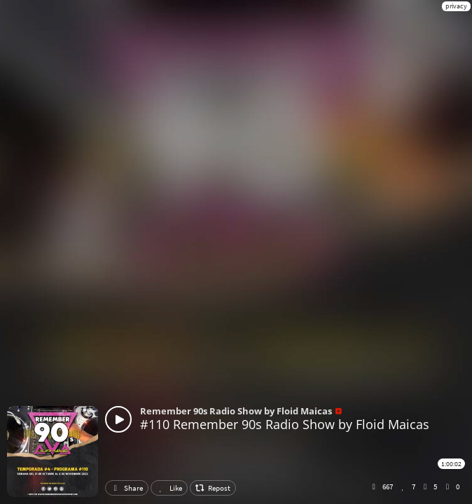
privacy (456, 5)
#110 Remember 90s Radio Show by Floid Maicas (284, 424)
